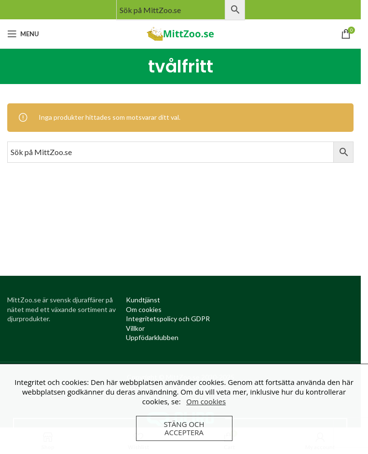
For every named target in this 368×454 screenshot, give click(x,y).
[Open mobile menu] (23, 33)
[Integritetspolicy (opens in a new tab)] (168, 318)
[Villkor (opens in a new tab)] (135, 328)
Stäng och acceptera (184, 428)
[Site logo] (180, 33)
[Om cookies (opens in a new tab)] (144, 309)
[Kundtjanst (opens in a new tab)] (143, 300)
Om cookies (206, 401)
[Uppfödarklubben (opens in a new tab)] (152, 337)
